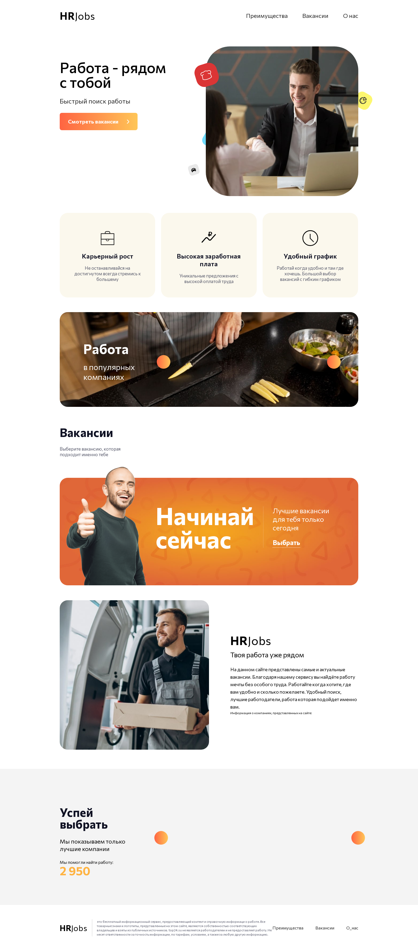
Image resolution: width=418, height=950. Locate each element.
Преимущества (267, 15)
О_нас (352, 927)
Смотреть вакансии (93, 121)
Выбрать (286, 542)
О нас (350, 15)
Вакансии (315, 15)
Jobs (77, 16)
